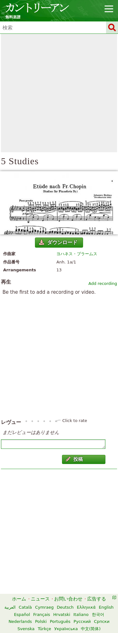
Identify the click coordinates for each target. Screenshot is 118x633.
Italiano (80, 614)
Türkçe (44, 628)
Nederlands (20, 621)
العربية (10, 607)
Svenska (26, 628)
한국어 (98, 614)
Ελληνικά (86, 607)
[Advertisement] (59, 93)
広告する (96, 599)
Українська (66, 628)
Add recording (102, 283)
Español (22, 614)
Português (60, 621)
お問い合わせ (68, 599)
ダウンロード (58, 242)
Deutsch (65, 607)
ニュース (40, 599)
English (106, 607)
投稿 (74, 459)
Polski (41, 621)
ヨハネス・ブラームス (76, 253)
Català (25, 607)
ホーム (19, 599)
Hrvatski (61, 614)
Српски (102, 621)
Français (41, 614)
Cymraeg (44, 607)
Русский (82, 621)
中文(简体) (90, 628)
